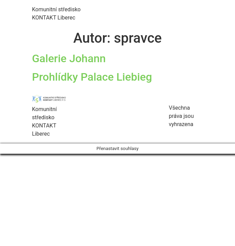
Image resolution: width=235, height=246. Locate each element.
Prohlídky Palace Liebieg (92, 76)
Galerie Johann (69, 58)
